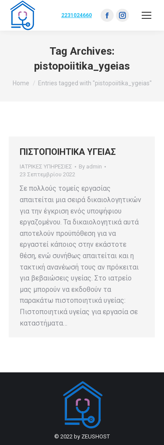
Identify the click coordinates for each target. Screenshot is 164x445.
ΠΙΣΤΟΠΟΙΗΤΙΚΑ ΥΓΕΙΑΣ (68, 152)
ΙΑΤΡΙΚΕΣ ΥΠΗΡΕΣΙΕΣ (46, 166)
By (90, 166)
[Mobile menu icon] (146, 15)
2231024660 (76, 15)
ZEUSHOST (95, 436)
